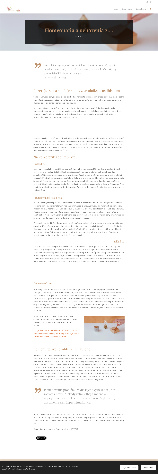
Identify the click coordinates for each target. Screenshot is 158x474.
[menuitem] (116, 9)
